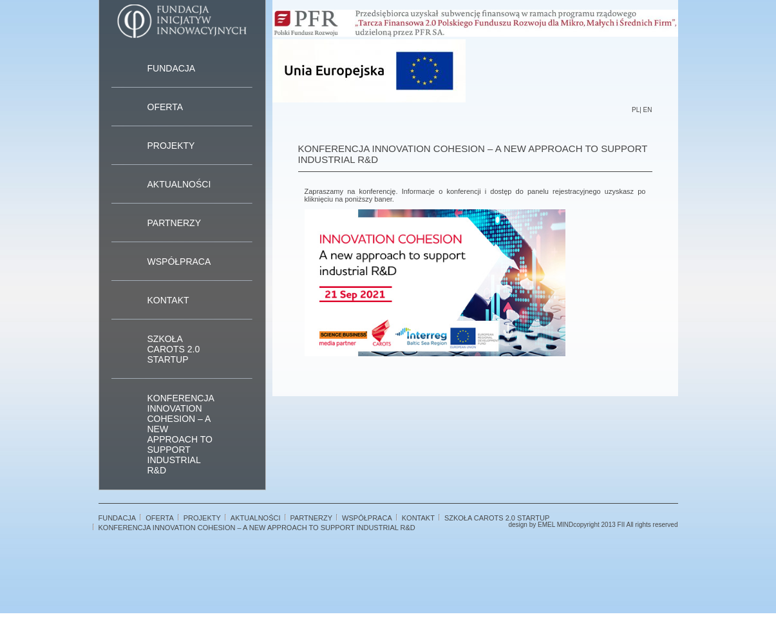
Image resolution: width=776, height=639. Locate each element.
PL (635, 109)
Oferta (165, 107)
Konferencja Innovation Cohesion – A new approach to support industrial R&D (180, 434)
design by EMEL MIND (540, 524)
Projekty (171, 145)
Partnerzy (174, 223)
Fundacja (171, 68)
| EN (645, 109)
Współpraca (179, 261)
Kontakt (168, 300)
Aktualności (179, 184)
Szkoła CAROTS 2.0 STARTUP (173, 349)
